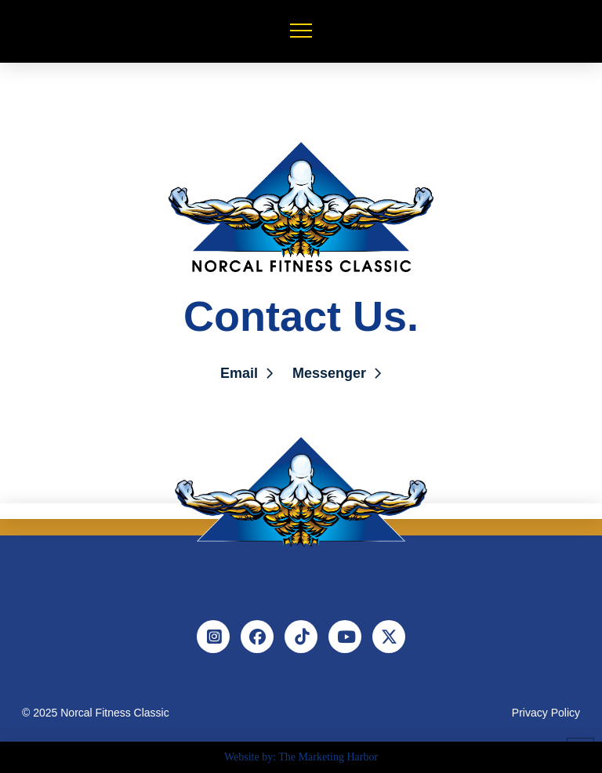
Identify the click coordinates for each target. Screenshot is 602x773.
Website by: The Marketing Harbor (301, 757)
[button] (301, 30)
